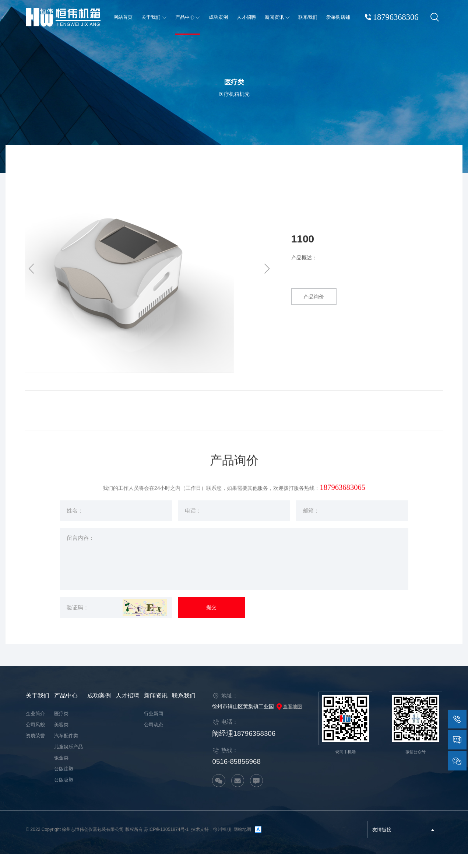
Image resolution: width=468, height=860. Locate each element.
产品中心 (66, 702)
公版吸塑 (63, 786)
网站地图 (242, 836)
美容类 (61, 731)
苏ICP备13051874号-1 (166, 836)
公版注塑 (63, 775)
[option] (149, 269)
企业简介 (35, 720)
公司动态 (153, 731)
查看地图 (288, 713)
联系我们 (184, 702)
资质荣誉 (35, 742)
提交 (211, 615)
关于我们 (37, 702)
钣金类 (61, 764)
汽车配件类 (66, 742)
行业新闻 (153, 720)
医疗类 (61, 720)
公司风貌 (35, 731)
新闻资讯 (156, 702)
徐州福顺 (222, 836)
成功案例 (99, 702)
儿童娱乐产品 (68, 753)
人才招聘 (127, 702)
